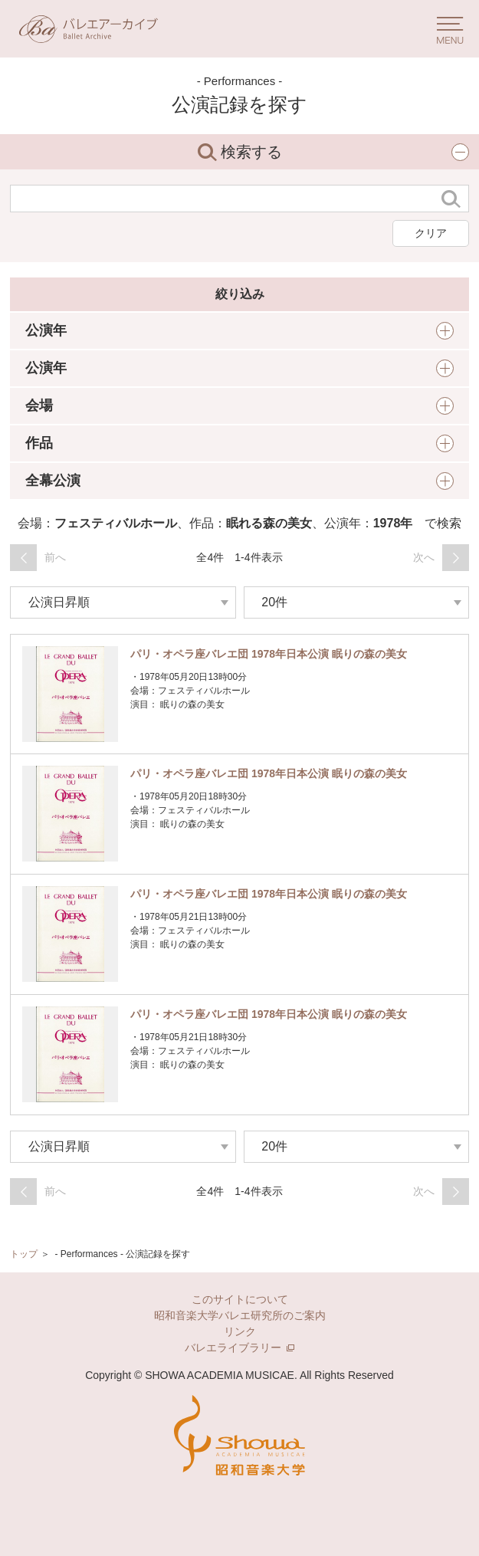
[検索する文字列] (222, 198)
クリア (431, 233)
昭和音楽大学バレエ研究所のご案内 (240, 1315)
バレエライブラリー (239, 1347)
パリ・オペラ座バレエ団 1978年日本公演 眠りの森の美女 (268, 654)
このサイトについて (240, 1299)
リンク (240, 1331)
